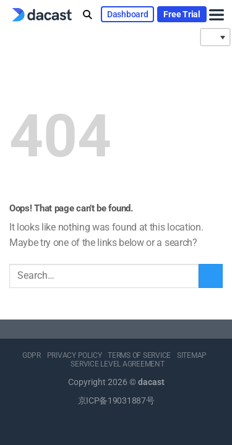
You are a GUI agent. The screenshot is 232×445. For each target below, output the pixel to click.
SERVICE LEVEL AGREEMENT (117, 364)
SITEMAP (192, 355)
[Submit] (211, 276)
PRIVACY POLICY (74, 355)
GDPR (31, 355)
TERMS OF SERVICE (139, 355)
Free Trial (181, 14)
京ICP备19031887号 (116, 401)
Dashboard (127, 14)
